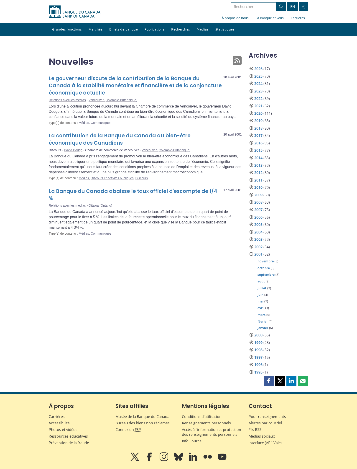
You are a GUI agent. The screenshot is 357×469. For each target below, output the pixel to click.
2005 (258, 224)
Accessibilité (59, 422)
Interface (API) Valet (265, 442)
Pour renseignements (267, 416)
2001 (258, 254)
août (261, 281)
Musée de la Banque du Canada (142, 416)
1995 (258, 372)
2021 (258, 105)
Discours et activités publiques (112, 178)
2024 (258, 83)
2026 (258, 68)
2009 (258, 194)
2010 (258, 187)
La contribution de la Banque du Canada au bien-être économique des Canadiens (120, 139)
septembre (266, 274)
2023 (258, 91)
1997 (258, 357)
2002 (258, 246)
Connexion (128, 429)
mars (261, 315)
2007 (258, 209)
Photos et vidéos (63, 429)
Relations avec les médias (67, 100)
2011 (258, 180)
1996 (258, 364)
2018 (258, 128)
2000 (258, 335)
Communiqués (101, 123)
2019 (258, 120)
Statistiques (225, 29)
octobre (264, 268)
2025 (258, 76)
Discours (141, 178)
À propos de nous (235, 18)
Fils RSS (255, 429)
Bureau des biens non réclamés (142, 422)
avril (261, 308)
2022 (258, 98)
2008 (258, 202)
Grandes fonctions (67, 29)
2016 (258, 143)
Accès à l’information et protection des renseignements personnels (211, 432)
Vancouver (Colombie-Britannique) (113, 100)
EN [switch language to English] (292, 6)
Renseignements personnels (206, 422)
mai (260, 301)
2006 (258, 217)
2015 (258, 150)
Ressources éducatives (68, 436)
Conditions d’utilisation (202, 416)
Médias (203, 29)
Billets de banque (123, 29)
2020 (258, 113)
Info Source (191, 440)
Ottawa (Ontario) (100, 205)
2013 (258, 165)
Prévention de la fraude (69, 442)
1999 (258, 342)
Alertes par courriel (265, 422)
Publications (154, 29)
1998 (258, 349)
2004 (258, 232)
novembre (266, 261)
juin (260, 294)
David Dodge (73, 150)
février (263, 321)
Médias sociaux (262, 436)
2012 (258, 172)
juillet (262, 288)
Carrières (298, 18)
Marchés (95, 29)
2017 (258, 135)
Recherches (180, 29)
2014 (258, 157)
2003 (258, 239)
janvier (263, 328)
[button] (269, 381)
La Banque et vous (270, 18)
